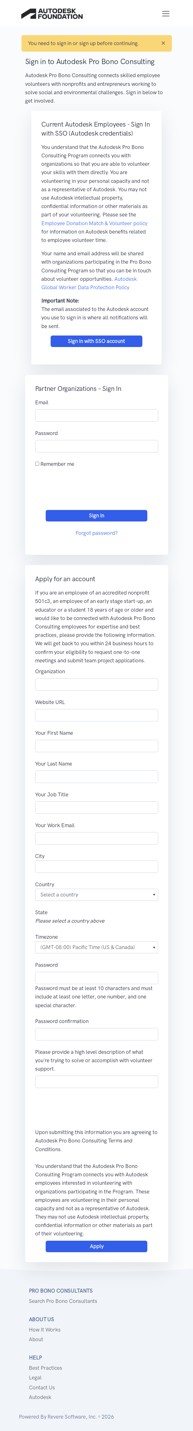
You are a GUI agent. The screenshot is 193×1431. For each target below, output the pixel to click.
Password (46, 433)
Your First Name (54, 733)
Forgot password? (97, 533)
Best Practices (45, 1368)
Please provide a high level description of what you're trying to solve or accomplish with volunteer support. (94, 1060)
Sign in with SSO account (96, 341)
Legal (35, 1377)
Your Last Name (53, 764)
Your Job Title (51, 794)
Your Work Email (55, 825)
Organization (50, 671)
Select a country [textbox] (59, 894)
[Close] (163, 43)
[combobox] (96, 895)
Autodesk (40, 1397)
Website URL (50, 702)
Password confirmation (62, 1021)
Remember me (54, 464)
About (36, 1339)
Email (41, 402)
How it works (45, 1330)
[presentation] (82, 490)
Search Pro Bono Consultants (63, 1301)
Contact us (42, 1387)
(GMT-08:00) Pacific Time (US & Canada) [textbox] (87, 947)
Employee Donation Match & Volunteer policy (94, 223)
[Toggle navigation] (165, 14)
